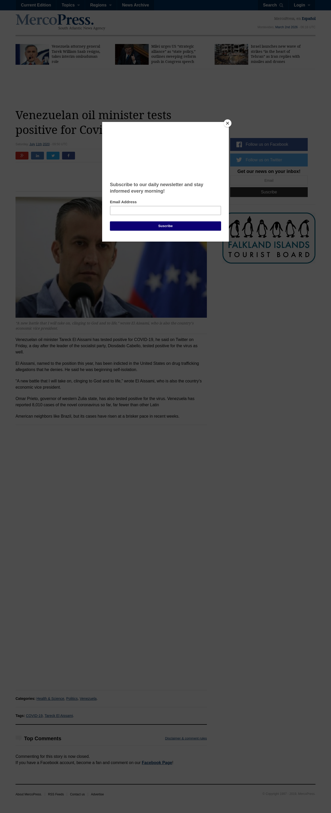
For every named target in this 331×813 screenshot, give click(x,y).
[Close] (227, 123)
